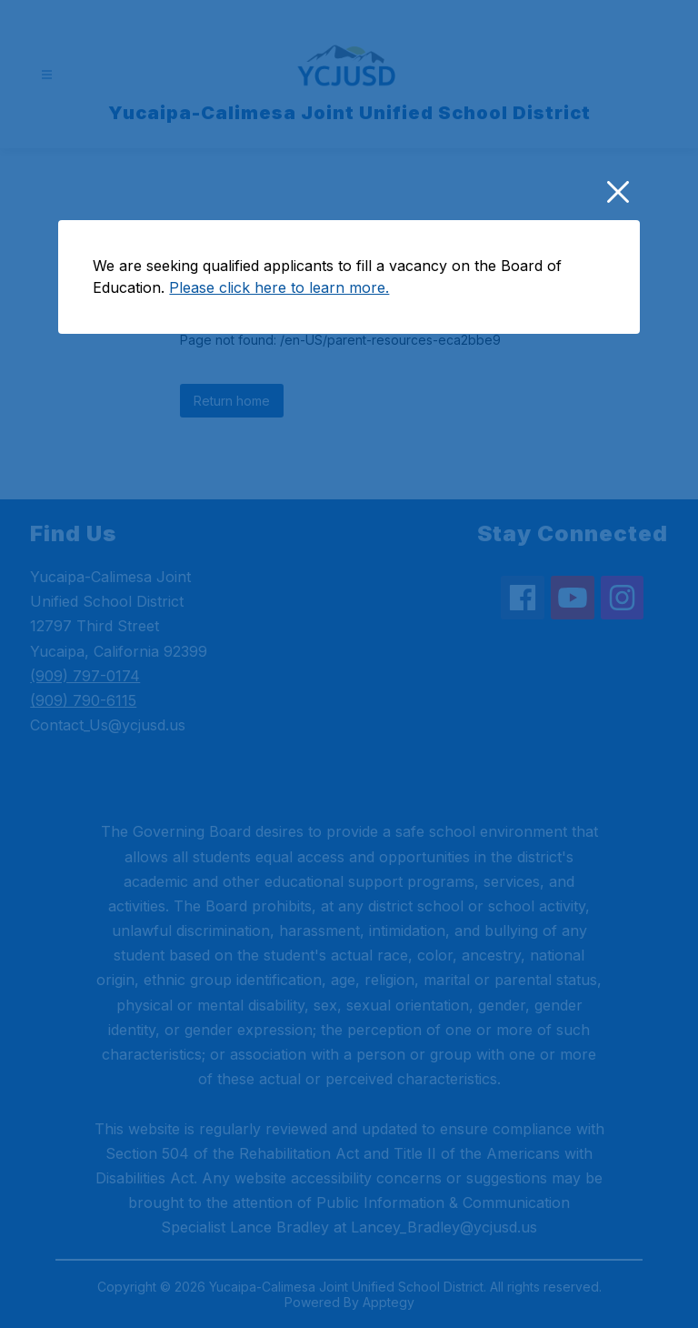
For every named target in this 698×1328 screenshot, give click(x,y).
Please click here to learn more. (279, 445)
